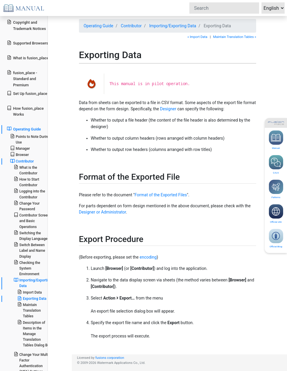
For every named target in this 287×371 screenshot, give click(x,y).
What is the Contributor (25, 170)
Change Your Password (27, 205)
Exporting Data (31, 298)
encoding (147, 257)
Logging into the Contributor (29, 193)
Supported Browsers (27, 42)
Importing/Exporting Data (172, 25)
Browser (19, 154)
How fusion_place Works (25, 111)
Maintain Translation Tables (29, 310)
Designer (168, 108)
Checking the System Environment (27, 268)
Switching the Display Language (30, 235)
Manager (20, 148)
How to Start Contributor (26, 181)
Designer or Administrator (102, 212)
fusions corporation (109, 358)
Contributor (131, 25)
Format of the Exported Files (161, 194)
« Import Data (197, 37)
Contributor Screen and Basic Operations (31, 220)
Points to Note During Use (30, 139)
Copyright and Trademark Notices (26, 25)
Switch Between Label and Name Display (29, 250)
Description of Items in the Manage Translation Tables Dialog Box (34, 334)
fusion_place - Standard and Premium (22, 78)
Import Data (29, 291)
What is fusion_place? (28, 57)
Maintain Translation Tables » (234, 37)
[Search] (224, 8)
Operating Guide (98, 25)
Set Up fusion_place (27, 93)
